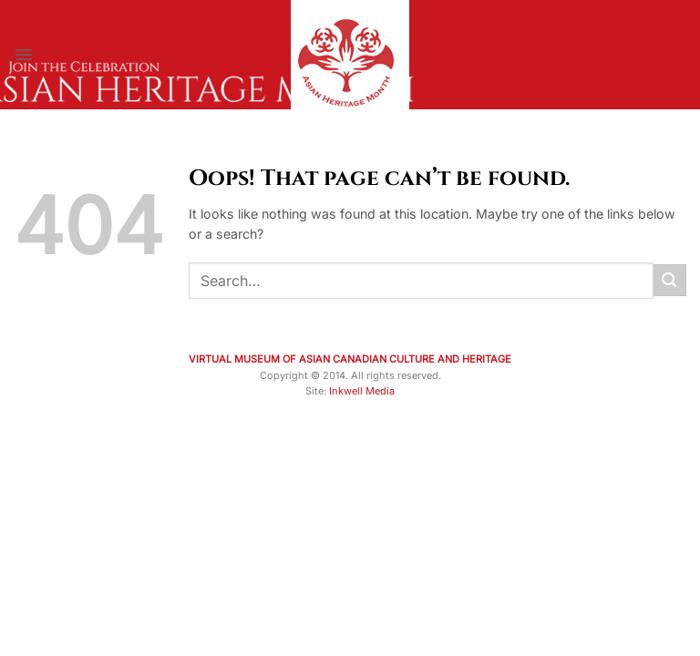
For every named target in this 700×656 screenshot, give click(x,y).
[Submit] (670, 280)
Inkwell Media (362, 390)
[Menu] (24, 55)
